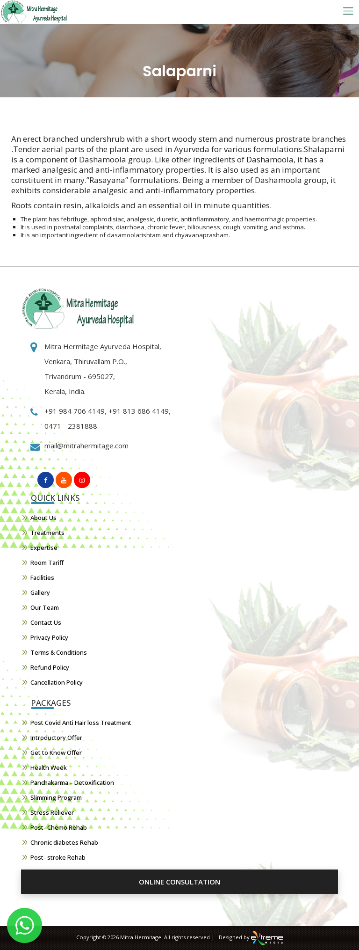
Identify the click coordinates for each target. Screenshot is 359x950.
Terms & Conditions (58, 652)
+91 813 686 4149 (138, 411)
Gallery (40, 592)
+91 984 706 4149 (74, 411)
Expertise (43, 547)
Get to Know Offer (56, 752)
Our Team (44, 607)
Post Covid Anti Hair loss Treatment (80, 722)
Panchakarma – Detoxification (72, 782)
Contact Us (45, 622)
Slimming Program (56, 797)
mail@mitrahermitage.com (86, 445)
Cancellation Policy (56, 682)
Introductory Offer (56, 737)
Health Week (48, 767)
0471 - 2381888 (70, 426)
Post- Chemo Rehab (58, 827)
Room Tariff (47, 562)
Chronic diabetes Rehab (64, 842)
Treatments (47, 532)
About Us (43, 517)
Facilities (42, 577)
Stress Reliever (52, 812)
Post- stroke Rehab (58, 857)
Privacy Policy (49, 637)
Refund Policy (49, 667)
